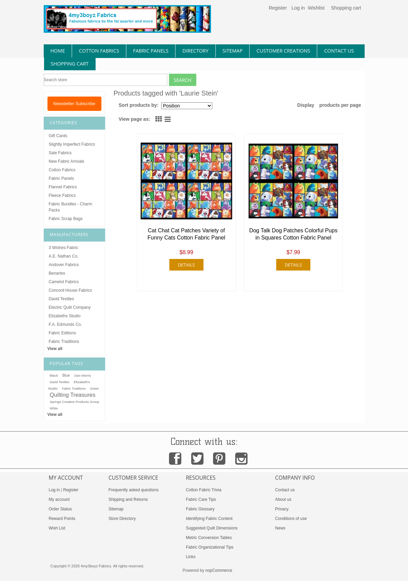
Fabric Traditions (64, 341)
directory (195, 50)
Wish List (57, 528)
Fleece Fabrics (62, 195)
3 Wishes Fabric (64, 247)
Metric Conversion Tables (209, 537)
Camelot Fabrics (64, 281)
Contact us (285, 490)
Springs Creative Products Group (74, 402)
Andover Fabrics (64, 264)
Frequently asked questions (134, 490)
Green (94, 388)
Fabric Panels (61, 178)
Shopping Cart (70, 63)
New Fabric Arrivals (66, 161)
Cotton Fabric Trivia (203, 490)
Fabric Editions (62, 333)
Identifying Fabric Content (209, 518)
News (280, 528)
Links (190, 556)
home (58, 50)
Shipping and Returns (128, 499)
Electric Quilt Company (70, 307)
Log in (298, 8)
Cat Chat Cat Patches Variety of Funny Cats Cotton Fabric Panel (186, 234)
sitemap (233, 50)
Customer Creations (283, 50)
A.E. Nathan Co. (64, 256)
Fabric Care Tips (201, 499)
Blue (66, 375)
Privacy (282, 509)
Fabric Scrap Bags (66, 218)
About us (283, 499)
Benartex (57, 273)
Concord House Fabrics (70, 290)
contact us (339, 50)
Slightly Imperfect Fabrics (72, 144)
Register (278, 8)
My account (59, 499)
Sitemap (116, 509)
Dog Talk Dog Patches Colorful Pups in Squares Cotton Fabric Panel (293, 234)
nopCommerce (219, 570)
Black (54, 375)
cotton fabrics (99, 50)
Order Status (60, 509)
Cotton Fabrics (62, 170)
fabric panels (151, 50)
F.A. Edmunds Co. (65, 324)
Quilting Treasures (73, 395)
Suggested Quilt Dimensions (211, 528)
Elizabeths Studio (65, 316)
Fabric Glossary (200, 509)
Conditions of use (291, 518)
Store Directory (122, 518)
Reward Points (62, 518)
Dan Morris (82, 375)
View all (54, 348)
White (54, 408)
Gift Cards (58, 135)
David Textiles (61, 298)
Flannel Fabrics (63, 187)
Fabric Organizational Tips (209, 547)
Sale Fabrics (60, 152)
